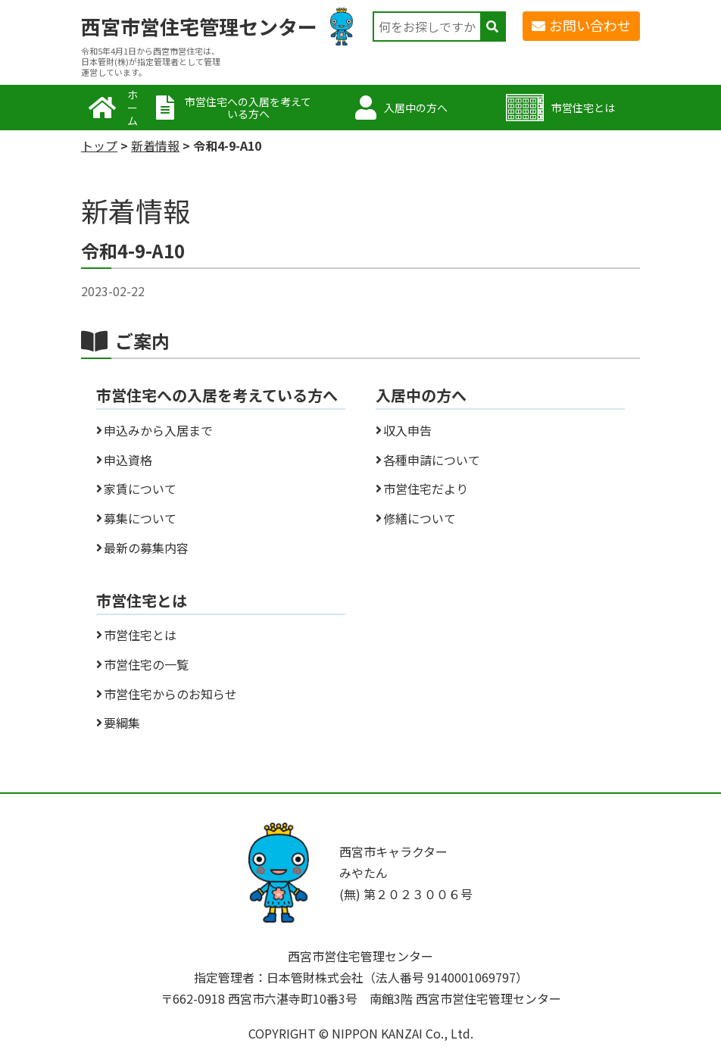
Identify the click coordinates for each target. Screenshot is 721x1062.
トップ (99, 145)
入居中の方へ (416, 107)
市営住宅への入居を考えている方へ (248, 108)
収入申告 (407, 430)
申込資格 (128, 460)
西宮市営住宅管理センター (199, 26)
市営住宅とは (583, 107)
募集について (140, 518)
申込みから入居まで (158, 430)
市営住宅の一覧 (146, 664)
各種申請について (431, 460)
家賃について (140, 488)
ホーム (132, 107)
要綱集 (122, 723)
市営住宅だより (425, 488)
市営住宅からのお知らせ (170, 694)
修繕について (419, 518)
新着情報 (155, 145)
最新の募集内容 (146, 548)
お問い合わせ (590, 25)
